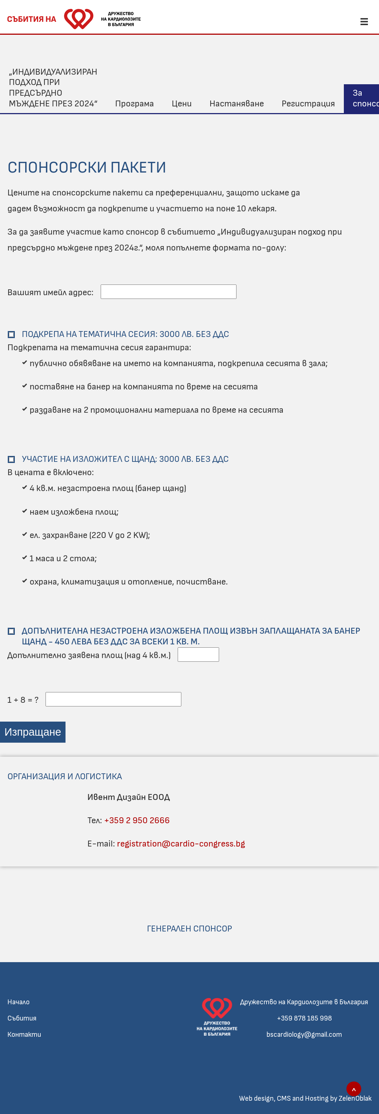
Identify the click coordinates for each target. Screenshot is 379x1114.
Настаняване (236, 103)
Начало (18, 1002)
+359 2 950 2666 (137, 820)
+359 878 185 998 (304, 1018)
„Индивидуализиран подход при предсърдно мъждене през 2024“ (53, 88)
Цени (182, 103)
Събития (22, 1018)
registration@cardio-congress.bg (181, 843)
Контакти (24, 1034)
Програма (134, 103)
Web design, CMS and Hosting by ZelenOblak (305, 1098)
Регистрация (308, 103)
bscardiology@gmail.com (304, 1034)
